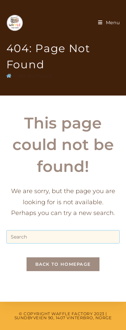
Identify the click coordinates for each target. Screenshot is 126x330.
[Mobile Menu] (109, 23)
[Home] (8, 75)
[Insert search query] (63, 237)
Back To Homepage (63, 264)
